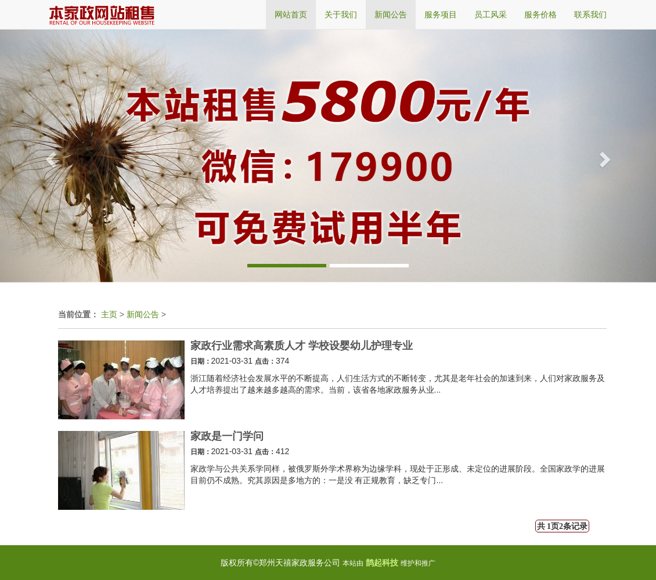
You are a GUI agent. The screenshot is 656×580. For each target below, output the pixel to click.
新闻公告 (143, 314)
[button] (49, 155)
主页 (109, 314)
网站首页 (291, 14)
